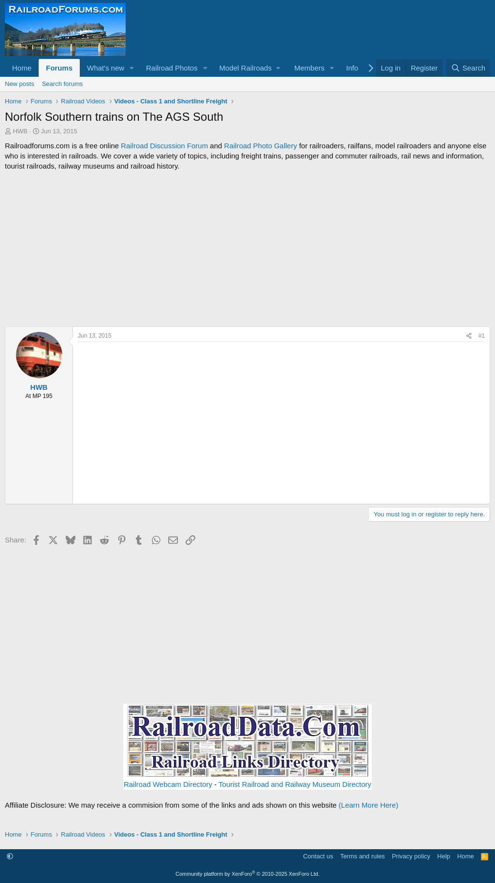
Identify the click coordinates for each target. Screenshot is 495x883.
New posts (19, 83)
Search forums (62, 83)
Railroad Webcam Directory (168, 784)
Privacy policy (411, 856)
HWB (20, 131)
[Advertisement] (247, 248)
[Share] (469, 336)
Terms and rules (362, 856)
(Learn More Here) (368, 805)
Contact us (318, 856)
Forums (59, 68)
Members (309, 68)
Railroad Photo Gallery (260, 146)
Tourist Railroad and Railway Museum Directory (294, 784)
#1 (482, 335)
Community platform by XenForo (247, 874)
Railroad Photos (172, 68)
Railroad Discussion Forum (164, 146)
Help (444, 856)
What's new (105, 68)
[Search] (468, 68)
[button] (132, 68)
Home (21, 68)
